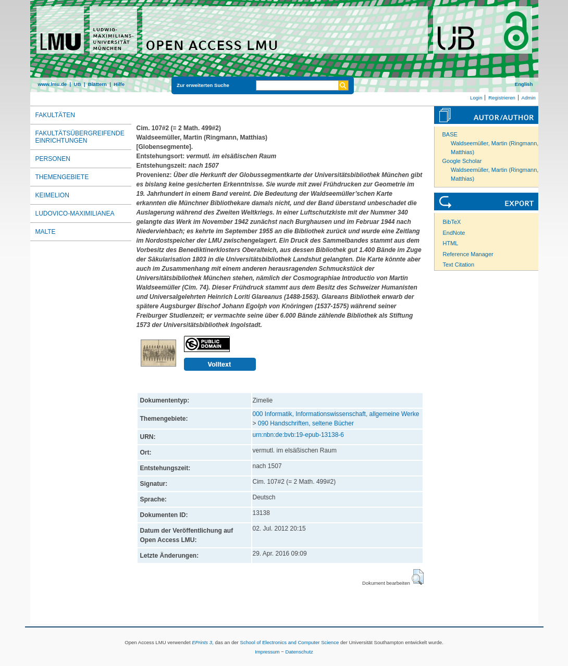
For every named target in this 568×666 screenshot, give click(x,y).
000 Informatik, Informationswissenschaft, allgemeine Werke (336, 414)
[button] (418, 577)
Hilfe (119, 84)
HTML (451, 243)
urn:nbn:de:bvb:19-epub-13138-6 (298, 434)
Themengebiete (62, 177)
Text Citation (459, 264)
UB (77, 84)
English (524, 84)
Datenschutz (299, 652)
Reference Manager (468, 254)
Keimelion (52, 195)
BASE (450, 134)
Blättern (97, 84)
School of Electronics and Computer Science (289, 642)
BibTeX (452, 222)
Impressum (267, 652)
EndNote (454, 233)
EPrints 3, (203, 642)
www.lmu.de (52, 84)
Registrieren (501, 97)
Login (476, 97)
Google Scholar (462, 161)
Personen (52, 158)
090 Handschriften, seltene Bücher (306, 423)
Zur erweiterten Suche (203, 85)
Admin (529, 97)
